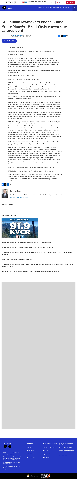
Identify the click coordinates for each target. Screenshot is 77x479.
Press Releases (63, 455)
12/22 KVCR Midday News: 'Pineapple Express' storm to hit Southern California (27, 247)
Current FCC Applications (49, 447)
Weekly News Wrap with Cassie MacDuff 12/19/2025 (18, 259)
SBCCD (29, 447)
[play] (4, 8)
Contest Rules (30, 450)
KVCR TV (45, 450)
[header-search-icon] (51, 2)
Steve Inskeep (17, 35)
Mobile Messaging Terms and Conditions (66, 444)
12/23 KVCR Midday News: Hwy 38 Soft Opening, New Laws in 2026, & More (26, 242)
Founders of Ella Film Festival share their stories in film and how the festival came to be (30, 271)
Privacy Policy (46, 457)
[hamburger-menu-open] (3, 2)
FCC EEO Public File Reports (50, 443)
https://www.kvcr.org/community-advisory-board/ (66, 451)
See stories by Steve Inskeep (19, 197)
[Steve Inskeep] (5, 193)
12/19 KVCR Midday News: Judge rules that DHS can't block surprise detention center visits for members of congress (37, 253)
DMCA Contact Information (65, 447)
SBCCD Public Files (32, 454)
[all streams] (75, 8)
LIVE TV (60, 2)
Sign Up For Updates (48, 454)
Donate (70, 2)
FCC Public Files (31, 457)
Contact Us (30, 443)
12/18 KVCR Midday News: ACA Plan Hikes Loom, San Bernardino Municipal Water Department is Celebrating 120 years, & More (37, 265)
